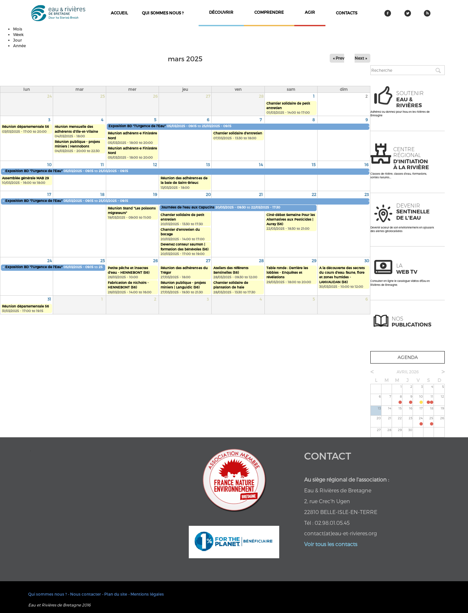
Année (19, 45)
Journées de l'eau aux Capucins (188, 207)
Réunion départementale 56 (25, 127)
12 (155, 164)
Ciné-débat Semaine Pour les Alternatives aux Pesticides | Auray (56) (290, 219)
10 (49, 164)
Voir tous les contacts (330, 544)
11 (102, 164)
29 (314, 260)
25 (102, 260)
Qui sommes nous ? (163, 12)
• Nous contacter (84, 594)
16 (366, 164)
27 (208, 260)
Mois (17, 29)
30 (366, 260)
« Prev (338, 58)
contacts (346, 12)
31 (49, 299)
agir (310, 12)
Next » (361, 58)
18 (102, 194)
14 (261, 164)
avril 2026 (408, 371)
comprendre (269, 12)
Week (18, 34)
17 (49, 194)
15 (314, 164)
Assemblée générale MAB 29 (25, 178)
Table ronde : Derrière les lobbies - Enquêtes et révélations (287, 272)
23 (366, 194)
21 (261, 194)
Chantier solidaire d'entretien (237, 133)
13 (208, 164)
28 (261, 260)
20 (208, 194)
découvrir (221, 12)
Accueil (119, 12)
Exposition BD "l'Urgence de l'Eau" (137, 126)
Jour (17, 40)
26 (155, 260)
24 (49, 260)
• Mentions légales (146, 594)
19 (155, 194)
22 (314, 194)
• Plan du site (114, 594)
